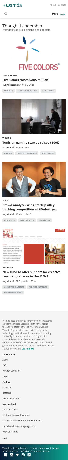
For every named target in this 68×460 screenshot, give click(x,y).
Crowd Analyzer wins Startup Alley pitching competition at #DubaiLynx (29, 207)
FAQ (4, 365)
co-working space (13, 292)
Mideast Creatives (38, 287)
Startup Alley (27, 220)
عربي (63, 14)
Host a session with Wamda (16, 415)
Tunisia (6, 138)
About (53, 4)
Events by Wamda (11, 398)
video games (48, 153)
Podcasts (6, 387)
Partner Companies (12, 370)
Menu (55, 13)
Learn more (28, 348)
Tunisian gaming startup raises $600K (30, 142)
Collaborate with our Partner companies (22, 420)
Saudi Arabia (9, 75)
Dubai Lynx (44, 220)
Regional (7, 267)
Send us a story (9, 409)
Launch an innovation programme (19, 426)
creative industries (27, 90)
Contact (62, 4)
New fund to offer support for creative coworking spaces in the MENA (31, 274)
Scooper (8, 90)
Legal (5, 376)
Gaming (8, 153)
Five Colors (48, 90)
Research (7, 392)
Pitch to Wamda (10, 431)
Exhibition (9, 220)
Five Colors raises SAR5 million (25, 80)
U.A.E (5, 200)
